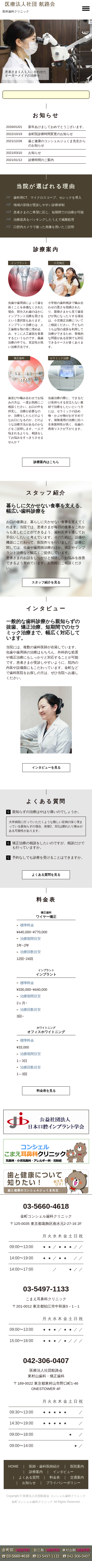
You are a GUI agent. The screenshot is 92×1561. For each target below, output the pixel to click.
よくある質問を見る (46, 875)
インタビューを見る (46, 767)
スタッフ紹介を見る (46, 582)
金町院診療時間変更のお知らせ (50, 134)
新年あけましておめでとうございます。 (57, 127)
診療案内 (36, 1472)
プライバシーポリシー (63, 1483)
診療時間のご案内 (41, 160)
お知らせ (34, 153)
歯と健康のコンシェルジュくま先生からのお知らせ (57, 143)
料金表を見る (46, 1091)
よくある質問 (29, 1477)
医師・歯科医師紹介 (44, 1466)
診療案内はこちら (46, 462)
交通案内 (77, 1477)
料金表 (55, 1477)
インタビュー (63, 1472)
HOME (13, 1466)
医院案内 (77, 1466)
